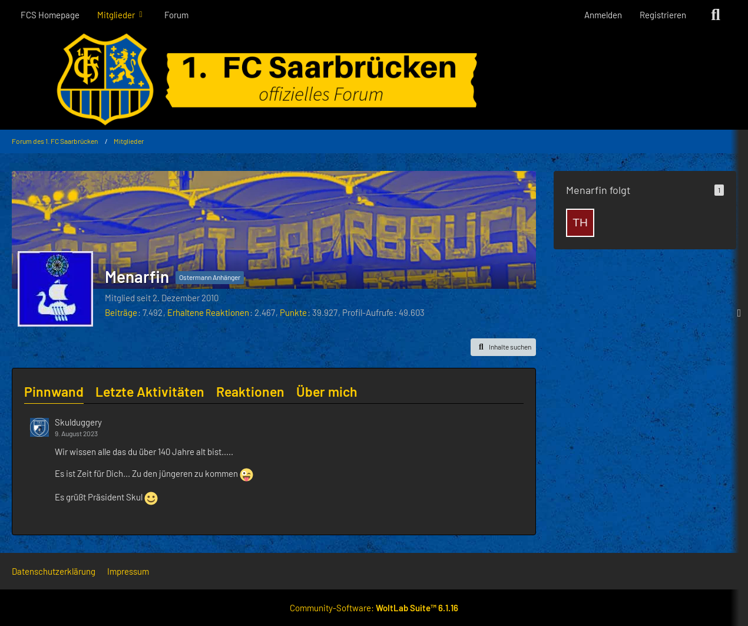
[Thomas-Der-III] (580, 223)
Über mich (327, 391)
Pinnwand (54, 391)
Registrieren (663, 14)
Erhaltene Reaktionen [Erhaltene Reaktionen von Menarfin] (208, 312)
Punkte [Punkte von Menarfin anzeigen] (293, 312)
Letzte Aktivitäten (149, 391)
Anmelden (603, 14)
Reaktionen (250, 391)
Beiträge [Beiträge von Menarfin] (121, 312)
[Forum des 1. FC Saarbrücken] (374, 79)
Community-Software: (374, 607)
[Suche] (715, 14)
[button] (503, 347)
